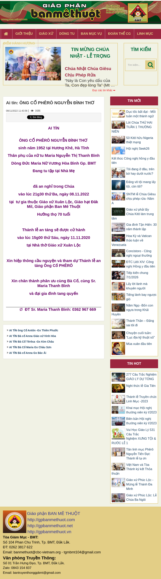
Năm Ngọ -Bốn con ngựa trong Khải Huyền (132, 310)
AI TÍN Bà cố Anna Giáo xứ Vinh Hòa (32, 336)
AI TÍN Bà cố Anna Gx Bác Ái (27, 352)
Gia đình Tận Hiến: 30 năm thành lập (141, 227)
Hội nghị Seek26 (137, 148)
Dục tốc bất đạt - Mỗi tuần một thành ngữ (141, 114)
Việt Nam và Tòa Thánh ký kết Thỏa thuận (132, 469)
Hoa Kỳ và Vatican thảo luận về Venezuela (131, 240)
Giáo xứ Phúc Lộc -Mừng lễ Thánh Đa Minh (139, 484)
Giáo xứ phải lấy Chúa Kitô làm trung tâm (133, 214)
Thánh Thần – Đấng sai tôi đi (140, 323)
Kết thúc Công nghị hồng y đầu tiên (133, 161)
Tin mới (134, 101)
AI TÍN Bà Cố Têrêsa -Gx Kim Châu (31, 341)
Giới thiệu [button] (24, 34)
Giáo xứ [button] (46, 34)
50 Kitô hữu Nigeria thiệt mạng (139, 140)
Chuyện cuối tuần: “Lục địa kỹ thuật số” (140, 335)
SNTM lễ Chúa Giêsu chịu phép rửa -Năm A (134, 199)
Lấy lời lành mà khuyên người (136, 286)
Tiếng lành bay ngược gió (141, 297)
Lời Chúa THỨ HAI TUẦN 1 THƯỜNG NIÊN (132, 127)
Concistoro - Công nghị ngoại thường (139, 253)
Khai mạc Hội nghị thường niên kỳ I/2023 (141, 410)
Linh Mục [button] (145, 34)
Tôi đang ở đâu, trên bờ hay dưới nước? (140, 171)
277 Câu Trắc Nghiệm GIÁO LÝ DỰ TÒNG (141, 377)
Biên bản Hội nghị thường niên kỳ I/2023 (141, 421)
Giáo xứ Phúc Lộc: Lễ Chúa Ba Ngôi (141, 497)
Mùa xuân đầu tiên (139, 343)
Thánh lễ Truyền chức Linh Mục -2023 (141, 399)
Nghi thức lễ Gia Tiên (141, 385)
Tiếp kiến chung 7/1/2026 (137, 275)
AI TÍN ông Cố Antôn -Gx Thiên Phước (33, 330)
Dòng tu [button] (67, 34)
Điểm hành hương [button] (19, 43)
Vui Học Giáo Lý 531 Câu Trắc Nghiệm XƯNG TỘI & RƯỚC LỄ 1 (134, 436)
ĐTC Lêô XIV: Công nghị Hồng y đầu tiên (140, 264)
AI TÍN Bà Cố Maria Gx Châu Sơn (30, 347)
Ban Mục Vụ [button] (91, 34)
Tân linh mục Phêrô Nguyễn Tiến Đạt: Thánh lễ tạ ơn (139, 454)
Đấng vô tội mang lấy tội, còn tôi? (141, 184)
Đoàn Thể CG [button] (119, 34)
